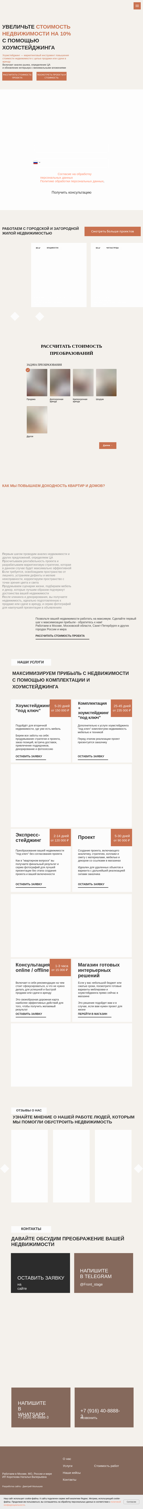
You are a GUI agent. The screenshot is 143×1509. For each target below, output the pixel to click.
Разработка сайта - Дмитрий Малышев (22, 1486)
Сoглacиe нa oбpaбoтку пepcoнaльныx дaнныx (66, 175)
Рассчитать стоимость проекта (60, 635)
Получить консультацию (71, 192)
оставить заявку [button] (29, 1013)
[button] (93, 887)
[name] (71, 148)
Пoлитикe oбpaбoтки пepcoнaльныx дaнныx (72, 181)
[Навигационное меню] (137, 6)
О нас (67, 1458)
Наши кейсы (72, 1472)
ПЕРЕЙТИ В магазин (92, 1013)
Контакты (69, 1479)
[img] (59, 275)
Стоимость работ (106, 1466)
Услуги (67, 1466)
